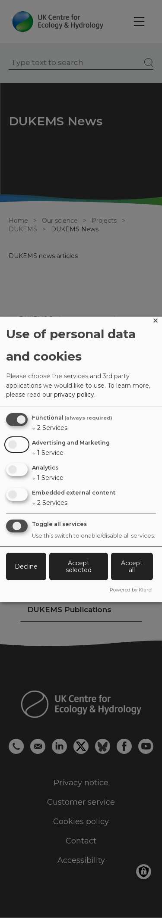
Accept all (132, 566)
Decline (26, 566)
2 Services (49, 427)
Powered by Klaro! (131, 590)
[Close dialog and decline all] (155, 322)
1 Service (48, 452)
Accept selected (79, 566)
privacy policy (74, 394)
